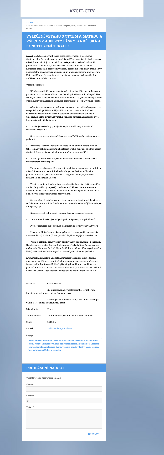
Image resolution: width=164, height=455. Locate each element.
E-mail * (30, 395)
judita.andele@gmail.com (60, 328)
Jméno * (30, 384)
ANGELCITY (31, 22)
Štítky (29, 335)
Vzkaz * (30, 407)
